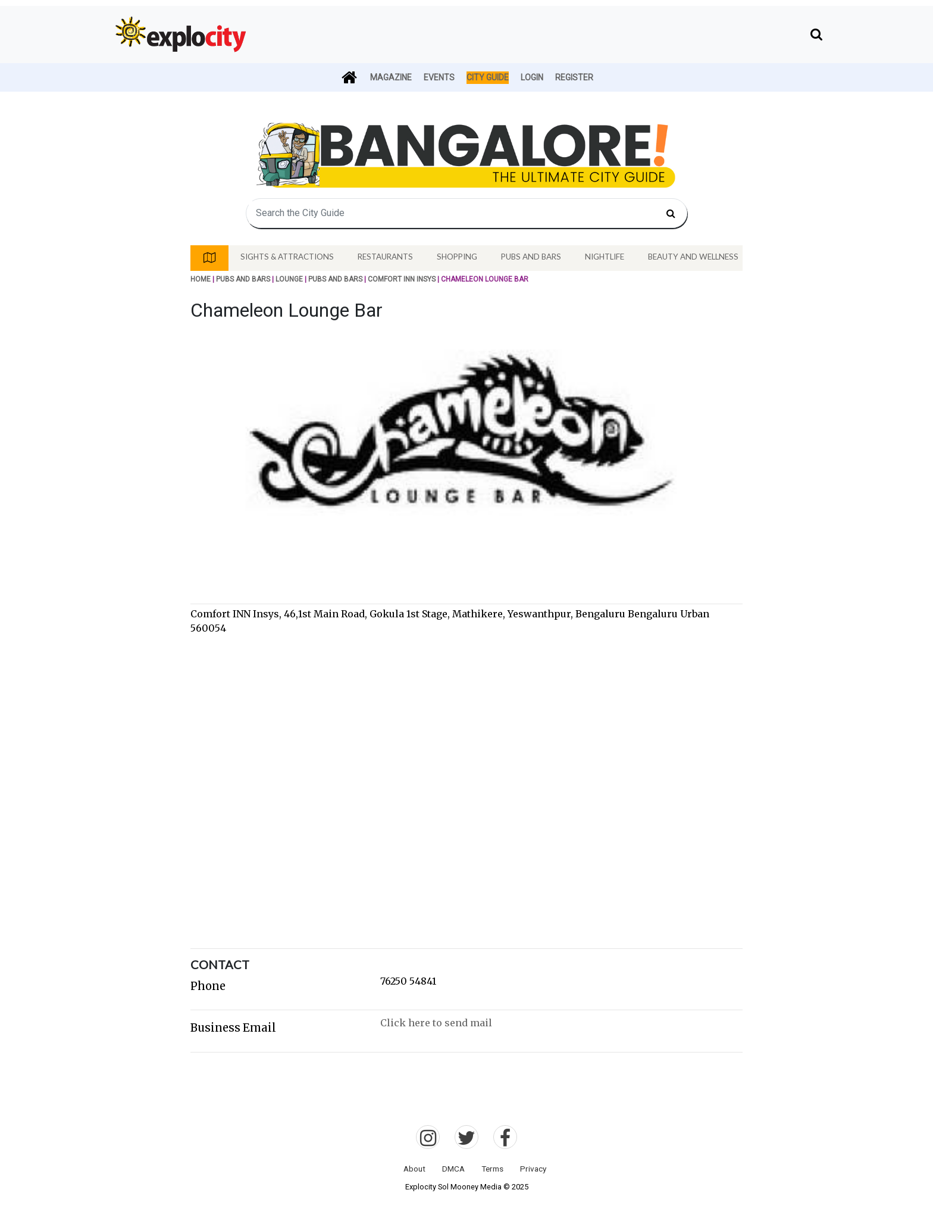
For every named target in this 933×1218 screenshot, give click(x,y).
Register (574, 77)
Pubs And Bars (531, 256)
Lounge (289, 279)
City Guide (488, 77)
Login (532, 77)
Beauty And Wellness (693, 256)
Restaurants (385, 256)
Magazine (391, 77)
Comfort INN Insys (402, 279)
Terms (492, 1168)
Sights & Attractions (287, 256)
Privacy (533, 1168)
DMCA (453, 1168)
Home (200, 279)
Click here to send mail (436, 1023)
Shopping (457, 256)
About (414, 1168)
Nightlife (604, 256)
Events (439, 77)
